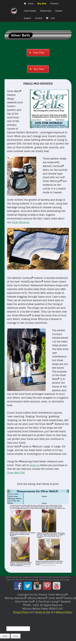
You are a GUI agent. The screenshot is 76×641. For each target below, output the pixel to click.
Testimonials (45, 11)
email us (34, 465)
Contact (38, 18)
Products (54, 3)
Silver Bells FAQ (16, 472)
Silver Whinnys (20, 222)
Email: (3, 629)
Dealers (58, 11)
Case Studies (30, 11)
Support (27, 18)
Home (29, 3)
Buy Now (41, 3)
